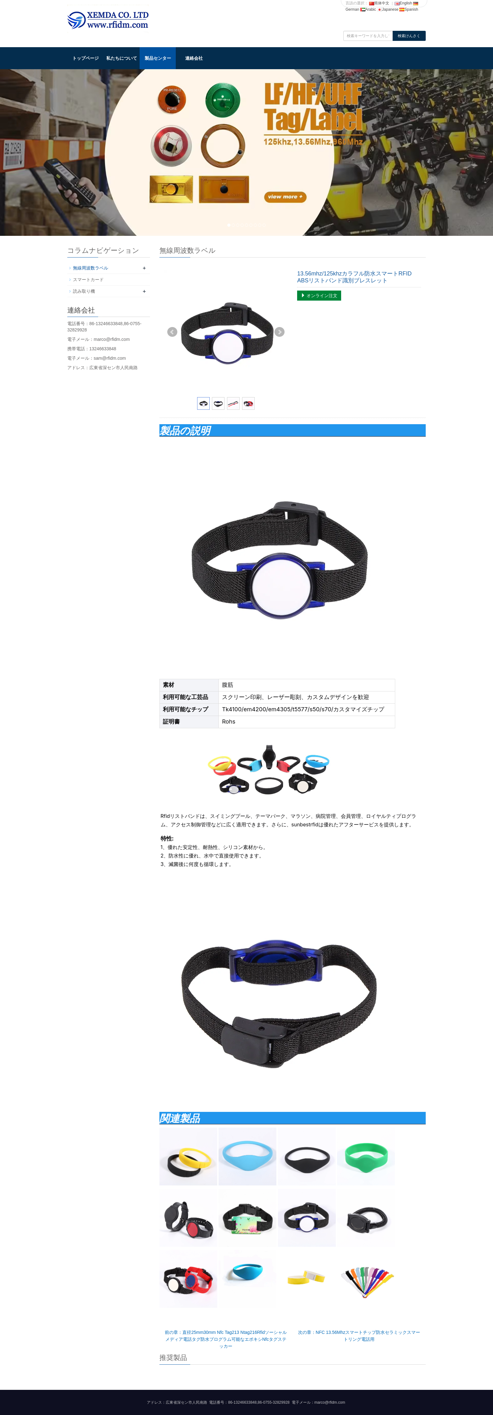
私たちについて (121, 58)
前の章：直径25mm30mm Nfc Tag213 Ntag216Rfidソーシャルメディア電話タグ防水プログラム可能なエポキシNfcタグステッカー (226, 1339)
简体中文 (379, 3)
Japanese (387, 9)
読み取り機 (84, 291)
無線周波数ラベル (90, 267)
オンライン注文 (319, 295)
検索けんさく (409, 36)
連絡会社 (194, 58)
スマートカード (88, 279)
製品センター (158, 58)
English (403, 3)
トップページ (85, 58)
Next (279, 332)
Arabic (368, 9)
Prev (172, 332)
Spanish (408, 9)
